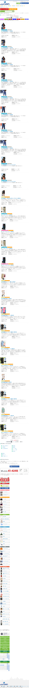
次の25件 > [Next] (17, 17)
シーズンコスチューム (6, 593)
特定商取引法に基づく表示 (5, 636)
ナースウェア (5, 528)
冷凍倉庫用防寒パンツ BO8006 (7, 114)
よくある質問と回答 (5, 448)
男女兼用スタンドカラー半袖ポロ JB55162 (9, 398)
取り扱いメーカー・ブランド (25, 686)
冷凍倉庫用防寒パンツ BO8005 (7, 148)
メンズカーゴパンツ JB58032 (7, 248)
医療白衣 (14, 5)
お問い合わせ (5, 646)
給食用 (4, 521)
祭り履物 (4, 601)
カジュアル (4, 501)
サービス (6, 5)
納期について (4, 454)
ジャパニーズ (5, 504)
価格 (26, 19)
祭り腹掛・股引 (5, 588)
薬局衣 (4, 541)
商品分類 (1, 19)
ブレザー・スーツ (5, 563)
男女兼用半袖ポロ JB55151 (7, 298)
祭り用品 (21, 5)
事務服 (2, 5)
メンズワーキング (5, 548)
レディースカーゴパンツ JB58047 (8, 231)
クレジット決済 (15, 449)
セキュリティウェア (5, 561)
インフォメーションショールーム (5, 494)
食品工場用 (4, 516)
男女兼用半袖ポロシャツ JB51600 (8, 315)
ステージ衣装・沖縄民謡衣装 (6, 568)
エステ (4, 509)
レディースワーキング (6, 553)
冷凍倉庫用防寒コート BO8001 (7, 64)
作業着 (18, 5)
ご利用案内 (4, 638)
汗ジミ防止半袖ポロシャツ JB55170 (8, 348)
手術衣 (4, 533)
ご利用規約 (4, 641)
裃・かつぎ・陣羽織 (5, 591)
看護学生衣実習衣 (5, 538)
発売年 (18, 19)
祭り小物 (4, 616)
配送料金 (3, 453)
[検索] (8, 11)
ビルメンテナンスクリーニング (5, 556)
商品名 (14, 19)
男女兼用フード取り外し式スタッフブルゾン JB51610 (11, 198)
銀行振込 (14, 445)
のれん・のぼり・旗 (5, 598)
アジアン (4, 506)
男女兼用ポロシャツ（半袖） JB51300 (8, 281)
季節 (10, 19)
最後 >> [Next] (21, 17)
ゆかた (4, 611)
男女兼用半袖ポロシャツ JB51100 (8, 415)
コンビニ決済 (14, 448)
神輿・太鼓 (4, 586)
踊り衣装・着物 (5, 583)
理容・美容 (4, 511)
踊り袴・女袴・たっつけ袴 (6, 573)
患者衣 (4, 536)
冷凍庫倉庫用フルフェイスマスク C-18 (8, 164)
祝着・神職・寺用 (5, 621)
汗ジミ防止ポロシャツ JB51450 (7, 365)
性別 (6, 19)
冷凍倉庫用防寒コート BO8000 (7, 47)
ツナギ (4, 558)
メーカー (22, 19)
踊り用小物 (4, 603)
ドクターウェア (5, 531)
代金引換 (14, 451)
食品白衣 (10, 5)
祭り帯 (4, 606)
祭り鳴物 (4, 578)
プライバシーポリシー (5, 643)
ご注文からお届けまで (5, 445)
